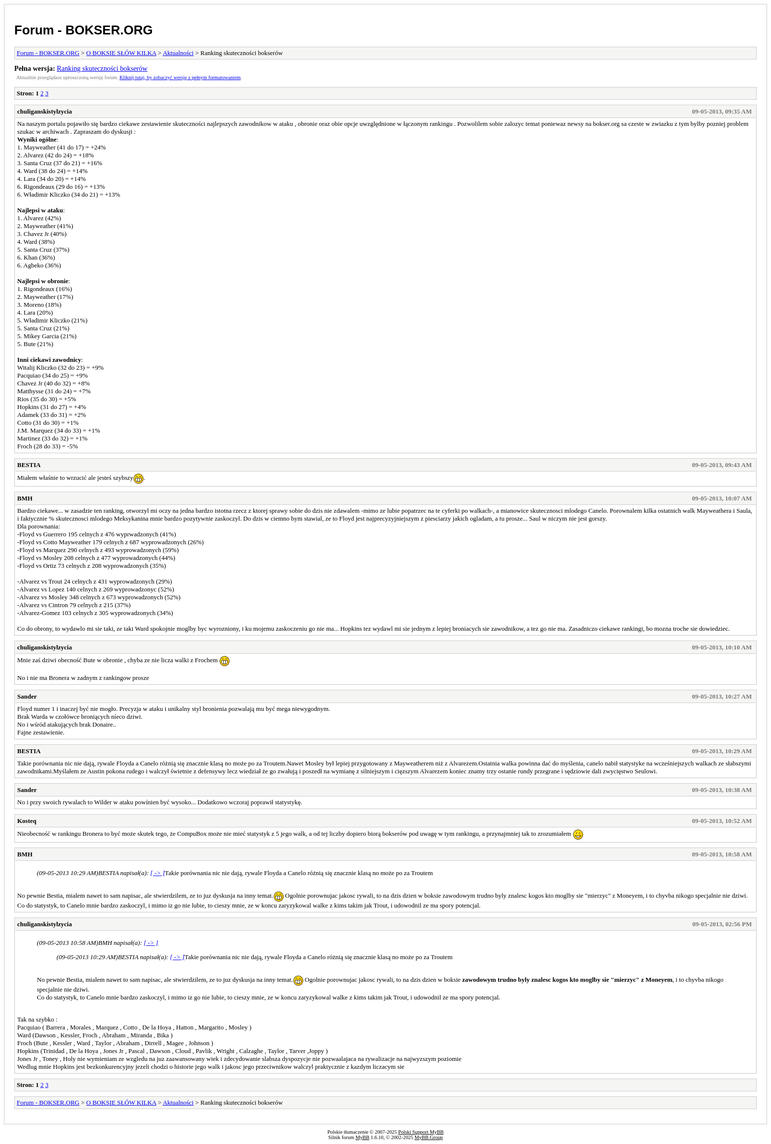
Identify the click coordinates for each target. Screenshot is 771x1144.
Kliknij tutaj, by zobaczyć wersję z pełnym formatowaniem (179, 77)
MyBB (362, 1137)
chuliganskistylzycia (44, 111)
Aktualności (178, 53)
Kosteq (26, 820)
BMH (24, 498)
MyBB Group (429, 1137)
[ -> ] (157, 873)
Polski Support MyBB (421, 1132)
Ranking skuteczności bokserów (102, 68)
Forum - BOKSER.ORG (83, 30)
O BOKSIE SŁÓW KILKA (121, 53)
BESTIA (29, 465)
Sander (27, 696)
